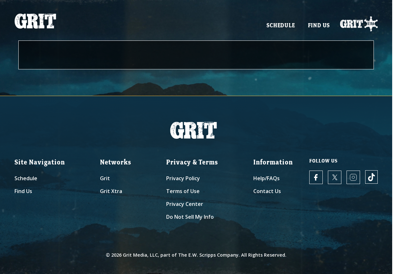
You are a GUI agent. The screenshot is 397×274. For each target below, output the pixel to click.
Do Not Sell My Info (190, 216)
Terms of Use (183, 191)
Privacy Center (184, 204)
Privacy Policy (183, 178)
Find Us (319, 26)
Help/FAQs (266, 178)
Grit (105, 178)
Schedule (280, 26)
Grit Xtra (111, 191)
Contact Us (267, 191)
